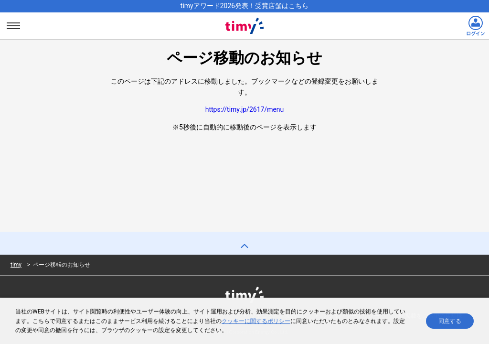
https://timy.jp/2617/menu (244, 109)
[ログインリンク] (475, 25)
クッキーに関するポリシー (256, 321)
